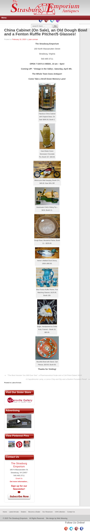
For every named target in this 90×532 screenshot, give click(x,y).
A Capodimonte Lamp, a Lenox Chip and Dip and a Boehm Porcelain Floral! (56, 379)
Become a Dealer (34, 512)
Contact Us (71, 512)
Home (5, 512)
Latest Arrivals (16, 382)
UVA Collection (60, 512)
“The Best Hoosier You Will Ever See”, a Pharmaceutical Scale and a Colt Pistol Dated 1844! (44, 375)
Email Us (19, 478)
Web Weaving (62, 518)
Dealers (23, 512)
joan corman (33, 39)
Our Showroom (47, 512)
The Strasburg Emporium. (18, 518)
